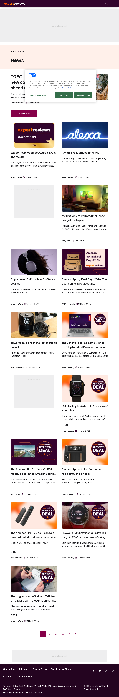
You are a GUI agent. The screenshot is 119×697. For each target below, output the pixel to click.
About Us (8, 676)
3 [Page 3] (56, 634)
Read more (24, 113)
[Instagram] (113, 670)
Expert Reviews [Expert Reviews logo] (13, 3)
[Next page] (77, 634)
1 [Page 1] (42, 634)
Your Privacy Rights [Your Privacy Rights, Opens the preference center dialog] (38, 95)
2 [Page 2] (49, 634)
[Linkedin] (100, 670)
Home (13, 51)
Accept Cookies (83, 95)
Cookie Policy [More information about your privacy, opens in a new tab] (67, 88)
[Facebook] (94, 670)
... (63, 634)
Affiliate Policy (24, 676)
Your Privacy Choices (62, 669)
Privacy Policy (39, 669)
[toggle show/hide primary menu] (114, 4)
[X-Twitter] (106, 670)
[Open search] (106, 4)
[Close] (92, 73)
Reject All (64, 95)
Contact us (9, 669)
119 (69, 634)
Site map (23, 669)
